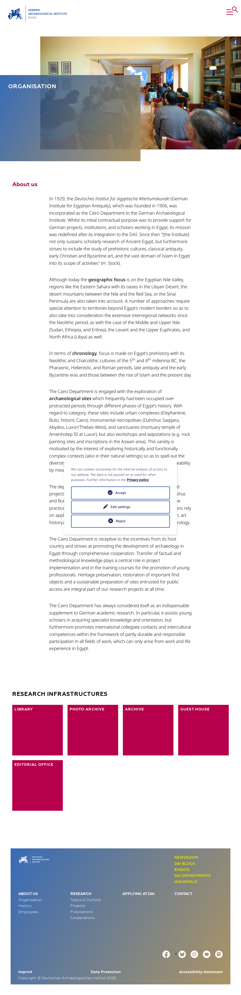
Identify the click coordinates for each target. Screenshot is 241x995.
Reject (120, 521)
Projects (77, 905)
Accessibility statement (201, 972)
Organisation (30, 900)
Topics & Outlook (85, 900)
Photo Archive (87, 709)
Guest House (195, 709)
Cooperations (82, 917)
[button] (220, 14)
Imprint (25, 972)
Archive (134, 709)
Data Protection (106, 972)
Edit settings (120, 507)
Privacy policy (138, 479)
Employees (28, 912)
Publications (81, 912)
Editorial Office (33, 764)
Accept (120, 492)
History (25, 905)
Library (23, 709)
